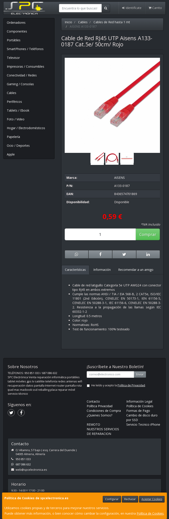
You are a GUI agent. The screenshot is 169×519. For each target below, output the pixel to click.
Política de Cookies (150, 513)
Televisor (13, 58)
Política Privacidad (99, 406)
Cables (11, 93)
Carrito (155, 8)
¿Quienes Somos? (99, 415)
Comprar (147, 234)
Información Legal (139, 401)
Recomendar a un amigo (135, 270)
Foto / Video (15, 119)
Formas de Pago (138, 411)
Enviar (140, 374)
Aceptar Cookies (151, 499)
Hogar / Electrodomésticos (26, 128)
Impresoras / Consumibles (25, 66)
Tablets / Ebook (18, 110)
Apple (11, 154)
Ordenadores (16, 22)
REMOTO (93, 424)
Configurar (112, 499)
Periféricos (14, 101)
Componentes (17, 31)
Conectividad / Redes (22, 75)
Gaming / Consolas (20, 84)
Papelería (13, 137)
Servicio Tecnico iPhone (143, 424)
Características (75, 270)
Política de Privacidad (131, 385)
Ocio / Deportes (18, 145)
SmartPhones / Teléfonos (25, 49)
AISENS (119, 177)
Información (102, 270)
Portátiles (13, 40)
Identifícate (131, 8)
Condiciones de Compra (104, 411)
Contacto (93, 401)
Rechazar (130, 499)
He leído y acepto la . (118, 385)
